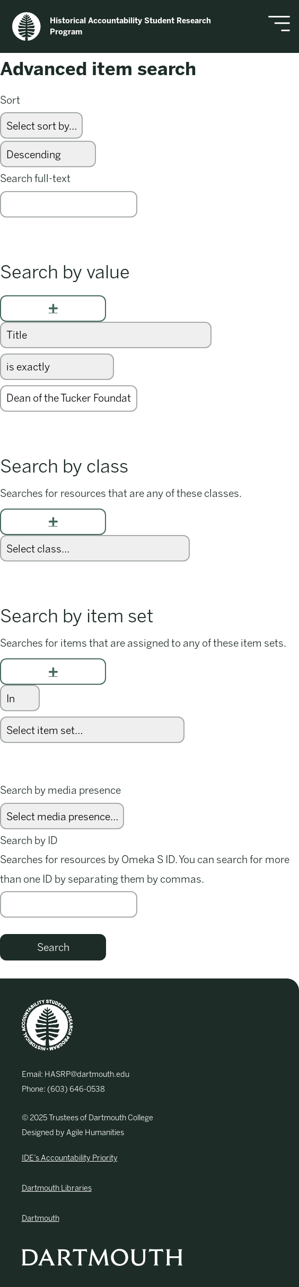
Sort (10, 100)
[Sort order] (48, 154)
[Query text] (68, 398)
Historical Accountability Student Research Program (111, 26)
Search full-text (35, 179)
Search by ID (29, 841)
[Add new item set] (53, 671)
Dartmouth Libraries (57, 1188)
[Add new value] (53, 308)
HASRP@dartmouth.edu (87, 1074)
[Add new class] (53, 522)
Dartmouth (40, 1218)
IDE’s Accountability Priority (70, 1158)
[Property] (106, 335)
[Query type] (57, 367)
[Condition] (20, 698)
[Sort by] (41, 125)
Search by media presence (60, 790)
